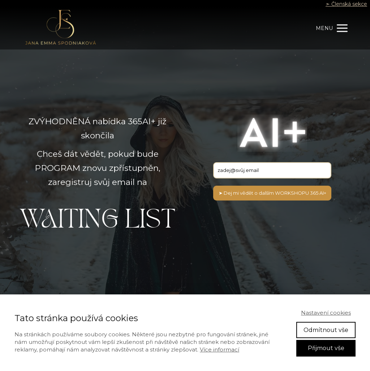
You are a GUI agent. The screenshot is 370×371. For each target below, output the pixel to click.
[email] (272, 170)
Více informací (219, 349)
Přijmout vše (326, 348)
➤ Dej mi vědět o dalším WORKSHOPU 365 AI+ (272, 193)
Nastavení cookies (326, 312)
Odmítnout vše (326, 330)
